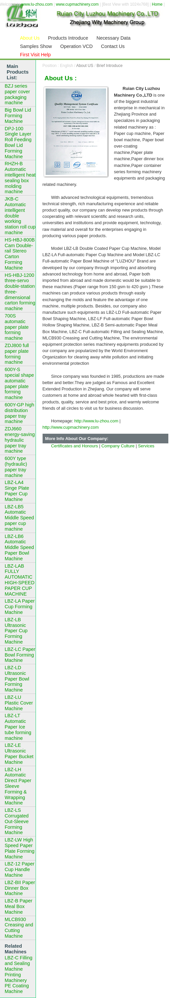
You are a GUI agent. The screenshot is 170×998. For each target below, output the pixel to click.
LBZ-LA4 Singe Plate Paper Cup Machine (17, 491)
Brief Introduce (109, 65)
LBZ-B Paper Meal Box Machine (18, 906)
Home (157, 4)
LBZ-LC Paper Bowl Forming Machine (20, 655)
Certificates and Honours (74, 445)
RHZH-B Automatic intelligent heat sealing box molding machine (20, 177)
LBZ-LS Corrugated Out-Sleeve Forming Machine (17, 821)
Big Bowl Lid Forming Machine (18, 115)
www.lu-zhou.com (37, 4)
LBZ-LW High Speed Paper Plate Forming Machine (20, 848)
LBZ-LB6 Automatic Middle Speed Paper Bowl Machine (19, 547)
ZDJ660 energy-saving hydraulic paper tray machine (20, 440)
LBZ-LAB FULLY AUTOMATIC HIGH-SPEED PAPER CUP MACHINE (20, 580)
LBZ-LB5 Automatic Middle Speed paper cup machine (19, 518)
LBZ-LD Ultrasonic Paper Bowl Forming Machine (17, 679)
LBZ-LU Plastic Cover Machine (19, 703)
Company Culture (118, 445)
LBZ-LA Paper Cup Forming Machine (20, 606)
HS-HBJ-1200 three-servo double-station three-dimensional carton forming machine (20, 291)
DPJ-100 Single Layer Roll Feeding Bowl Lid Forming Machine (18, 142)
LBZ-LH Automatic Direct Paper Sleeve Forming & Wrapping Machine (18, 786)
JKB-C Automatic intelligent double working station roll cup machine (20, 215)
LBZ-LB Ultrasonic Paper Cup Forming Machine (16, 631)
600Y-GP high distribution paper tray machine (19, 413)
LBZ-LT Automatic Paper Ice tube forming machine (18, 727)
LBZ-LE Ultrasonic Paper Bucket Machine (19, 753)
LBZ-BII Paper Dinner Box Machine (20, 888)
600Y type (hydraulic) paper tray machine (16, 467)
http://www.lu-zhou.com (96, 420)
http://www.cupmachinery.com (71, 427)
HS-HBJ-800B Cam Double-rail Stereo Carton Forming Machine (20, 253)
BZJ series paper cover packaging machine (17, 94)
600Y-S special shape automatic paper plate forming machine (19, 383)
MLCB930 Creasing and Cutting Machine (19, 928)
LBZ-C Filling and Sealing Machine (18, 963)
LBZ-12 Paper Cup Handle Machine (20, 869)
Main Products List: (18, 71)
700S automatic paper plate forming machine (17, 327)
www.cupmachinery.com (77, 4)
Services (146, 445)
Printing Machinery (16, 977)
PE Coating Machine (17, 988)
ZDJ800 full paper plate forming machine (17, 354)
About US (84, 65)
